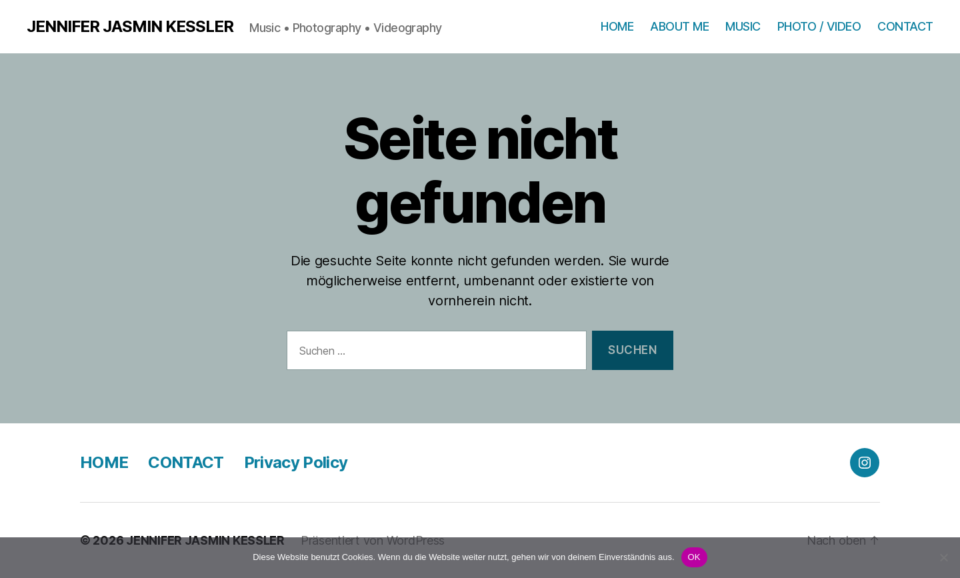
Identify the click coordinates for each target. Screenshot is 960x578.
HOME (617, 26)
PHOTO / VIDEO (819, 26)
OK (694, 557)
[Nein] (943, 557)
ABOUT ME (679, 26)
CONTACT (905, 26)
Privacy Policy (296, 462)
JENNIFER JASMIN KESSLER (130, 27)
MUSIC (743, 26)
